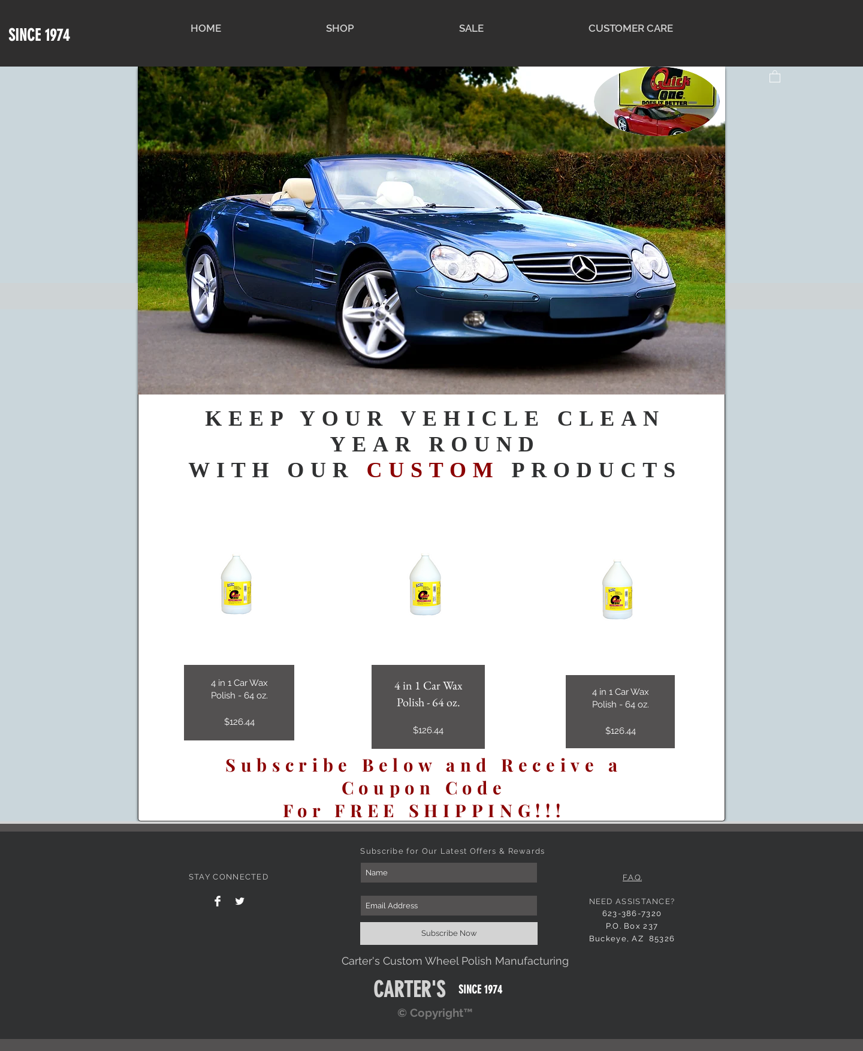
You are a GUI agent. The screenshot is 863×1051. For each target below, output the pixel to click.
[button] (775, 76)
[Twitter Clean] (239, 901)
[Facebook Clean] (217, 901)
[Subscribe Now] (449, 933)
